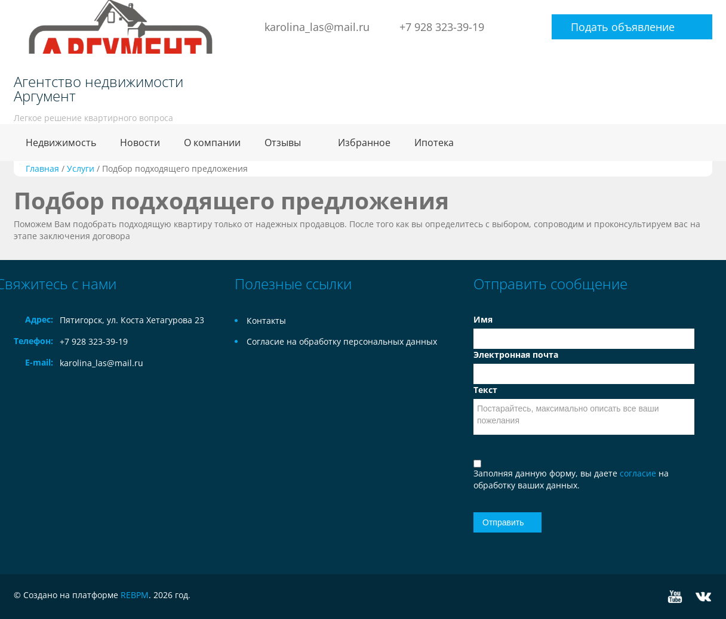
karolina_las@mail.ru (317, 27)
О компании (212, 142)
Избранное (364, 142)
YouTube (674, 596)
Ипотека (434, 142)
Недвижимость (61, 142)
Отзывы (282, 142)
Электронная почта (515, 354)
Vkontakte (703, 596)
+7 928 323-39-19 (441, 27)
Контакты (266, 320)
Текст (485, 389)
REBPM (135, 595)
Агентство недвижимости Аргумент (98, 89)
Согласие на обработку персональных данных (342, 341)
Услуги (80, 168)
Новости (140, 142)
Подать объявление (623, 27)
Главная (42, 168)
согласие (639, 473)
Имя (483, 319)
